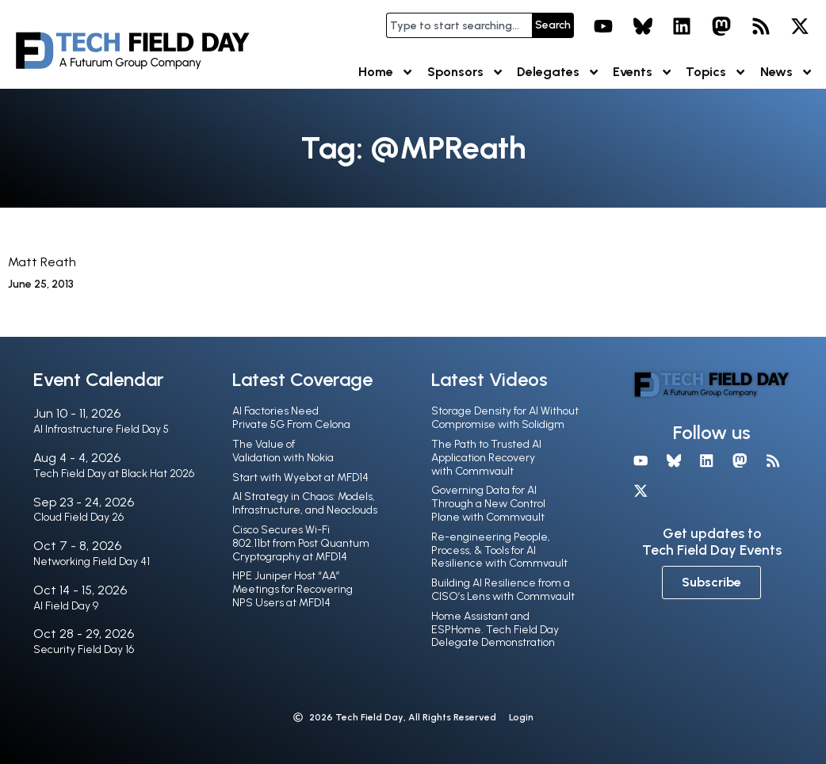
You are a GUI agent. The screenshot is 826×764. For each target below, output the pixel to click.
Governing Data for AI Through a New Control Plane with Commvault (488, 503)
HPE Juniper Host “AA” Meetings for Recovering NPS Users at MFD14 (292, 589)
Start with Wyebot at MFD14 (300, 477)
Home (386, 72)
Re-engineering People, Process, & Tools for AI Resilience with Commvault (499, 550)
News (786, 72)
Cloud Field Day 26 (78, 517)
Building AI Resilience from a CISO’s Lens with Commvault (503, 589)
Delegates (558, 72)
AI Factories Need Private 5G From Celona (291, 417)
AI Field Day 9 (65, 606)
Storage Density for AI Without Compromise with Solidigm (505, 417)
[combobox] (459, 25)
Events (643, 72)
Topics (716, 72)
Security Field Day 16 (83, 649)
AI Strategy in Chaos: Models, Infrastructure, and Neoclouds (304, 503)
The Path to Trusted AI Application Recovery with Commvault (486, 457)
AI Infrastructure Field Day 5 (101, 429)
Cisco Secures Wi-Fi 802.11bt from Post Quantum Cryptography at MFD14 (300, 543)
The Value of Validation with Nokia (283, 450)
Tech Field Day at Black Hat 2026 (113, 473)
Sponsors (465, 72)
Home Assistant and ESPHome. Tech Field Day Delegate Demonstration (495, 629)
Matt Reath (42, 261)
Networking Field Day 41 (91, 561)
